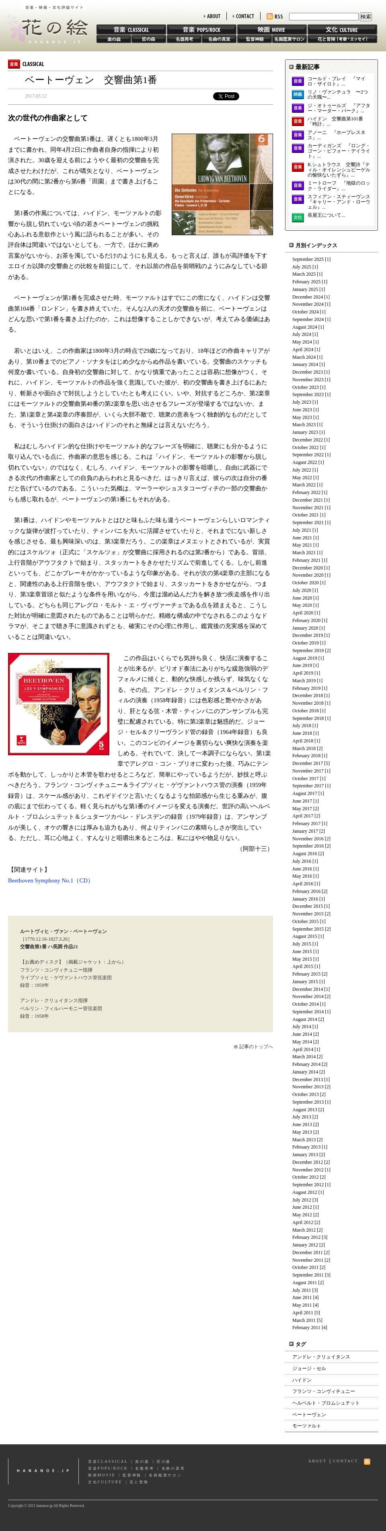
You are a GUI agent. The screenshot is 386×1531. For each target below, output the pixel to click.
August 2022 (304, 462)
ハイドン (302, 1380)
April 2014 (302, 1049)
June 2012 (302, 1207)
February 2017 (306, 823)
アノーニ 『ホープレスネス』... (336, 135)
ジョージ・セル (309, 1368)
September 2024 (308, 319)
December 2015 (307, 906)
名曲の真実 (219, 39)
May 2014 (302, 1042)
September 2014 (308, 1012)
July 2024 (301, 334)
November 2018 (308, 703)
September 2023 (308, 394)
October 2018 (305, 711)
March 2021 (304, 552)
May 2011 (302, 1305)
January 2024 (305, 364)
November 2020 (308, 575)
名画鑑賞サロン (289, 39)
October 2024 (305, 312)
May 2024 (302, 342)
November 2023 (308, 379)
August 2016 (304, 853)
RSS (275, 16)
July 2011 (301, 1290)
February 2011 (306, 1327)
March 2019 (304, 680)
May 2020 (302, 605)
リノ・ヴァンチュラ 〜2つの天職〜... (338, 94)
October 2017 (305, 778)
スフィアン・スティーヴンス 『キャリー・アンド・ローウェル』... (339, 202)
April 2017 (302, 816)
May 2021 (302, 545)
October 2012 (305, 1177)
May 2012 (302, 1215)
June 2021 (302, 538)
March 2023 (304, 424)
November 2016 (308, 839)
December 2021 (307, 500)
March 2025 (304, 274)
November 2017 (308, 771)
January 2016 (305, 899)
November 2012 (308, 1170)
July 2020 (301, 590)
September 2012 (308, 1184)
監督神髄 (254, 39)
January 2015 (305, 981)
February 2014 (306, 1064)
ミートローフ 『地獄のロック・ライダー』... (339, 186)
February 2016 (306, 891)
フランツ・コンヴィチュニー (323, 1391)
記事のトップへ (256, 1046)
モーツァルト (306, 1426)
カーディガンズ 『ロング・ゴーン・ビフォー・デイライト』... (339, 151)
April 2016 (302, 883)
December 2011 (307, 1252)
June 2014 (302, 1034)
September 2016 (308, 846)
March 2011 (304, 1320)
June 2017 (302, 801)
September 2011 (308, 1275)
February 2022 (306, 492)
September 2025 (308, 259)
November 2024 (308, 304)
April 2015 (302, 966)
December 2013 (307, 1079)
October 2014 (305, 1004)
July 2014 (301, 1026)
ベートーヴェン (309, 1414)
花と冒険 (342, 39)
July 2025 (301, 267)
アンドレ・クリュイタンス (321, 1357)
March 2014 (304, 1056)
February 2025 (306, 282)
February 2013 (306, 1147)
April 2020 (302, 613)
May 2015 (302, 959)
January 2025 (305, 289)
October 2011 (305, 1267)
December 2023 (307, 372)
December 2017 (307, 763)
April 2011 (302, 1312)
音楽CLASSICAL (108, 1462)
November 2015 (308, 914)
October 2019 (305, 643)
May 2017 (302, 808)
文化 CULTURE (342, 29)
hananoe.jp (43, 1471)
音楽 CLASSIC (131, 29)
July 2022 (301, 470)
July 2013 (301, 1117)
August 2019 (304, 658)
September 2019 (308, 650)
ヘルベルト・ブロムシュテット (326, 1403)
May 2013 (302, 1132)
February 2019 (306, 688)
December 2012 (307, 1162)
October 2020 (305, 583)
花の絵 (44, 21)
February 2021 (306, 560)
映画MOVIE (101, 1475)
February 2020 (306, 620)
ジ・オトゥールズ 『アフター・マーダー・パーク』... (339, 108)
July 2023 (301, 402)
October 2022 (305, 447)
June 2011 (302, 1297)
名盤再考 (184, 39)
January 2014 (305, 1072)
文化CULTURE (105, 1482)
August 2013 (304, 1109)
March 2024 (304, 357)
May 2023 (302, 417)
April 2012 (302, 1222)
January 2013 (305, 1154)
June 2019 (302, 665)
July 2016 (301, 861)
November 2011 (307, 1260)
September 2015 (308, 929)
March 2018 (304, 748)
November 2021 (308, 507)
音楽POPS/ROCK (108, 1468)
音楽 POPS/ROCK (201, 29)
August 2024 (304, 327)
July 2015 (301, 944)
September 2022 (308, 454)
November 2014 (308, 996)
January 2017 (305, 831)
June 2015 (302, 951)
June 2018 (302, 733)
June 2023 (302, 410)
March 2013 (304, 1140)
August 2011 (304, 1282)
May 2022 (302, 477)
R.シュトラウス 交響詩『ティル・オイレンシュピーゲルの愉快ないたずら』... (339, 170)
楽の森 (113, 39)
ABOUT (212, 16)
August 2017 (304, 793)
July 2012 (301, 1200)
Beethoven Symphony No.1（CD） (51, 880)
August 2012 (304, 1192)
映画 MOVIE (272, 29)
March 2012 (304, 1230)
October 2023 (305, 387)
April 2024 (302, 349)
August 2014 (304, 1019)
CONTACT (243, 16)
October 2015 (305, 921)
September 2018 (308, 718)
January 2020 (305, 628)
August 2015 (304, 936)
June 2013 (302, 1124)
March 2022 (304, 485)
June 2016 (302, 869)
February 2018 (306, 755)
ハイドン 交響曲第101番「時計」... (335, 121)
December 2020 (307, 568)
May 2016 (302, 876)
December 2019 (307, 635)
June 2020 (302, 598)
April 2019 (302, 673)
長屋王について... (326, 215)
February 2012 (306, 1237)
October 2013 (305, 1094)
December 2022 (307, 440)
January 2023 (305, 432)
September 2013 (308, 1102)
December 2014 (307, 989)
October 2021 (305, 515)
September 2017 (308, 786)
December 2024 (307, 297)
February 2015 (306, 974)
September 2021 (308, 522)
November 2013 (308, 1087)
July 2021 (301, 530)
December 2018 (307, 695)
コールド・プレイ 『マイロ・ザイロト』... (336, 81)
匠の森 (148, 39)
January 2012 (305, 1245)
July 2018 (301, 725)
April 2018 (302, 741)
